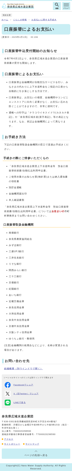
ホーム (4, 20)
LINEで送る (15, 402)
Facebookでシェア (19, 385)
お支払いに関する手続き (44, 20)
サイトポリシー (12, 444)
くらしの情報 (20, 20)
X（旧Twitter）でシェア (22, 394)
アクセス (8, 439)
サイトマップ (32, 444)
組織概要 (23, 368)
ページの (36, 455)
